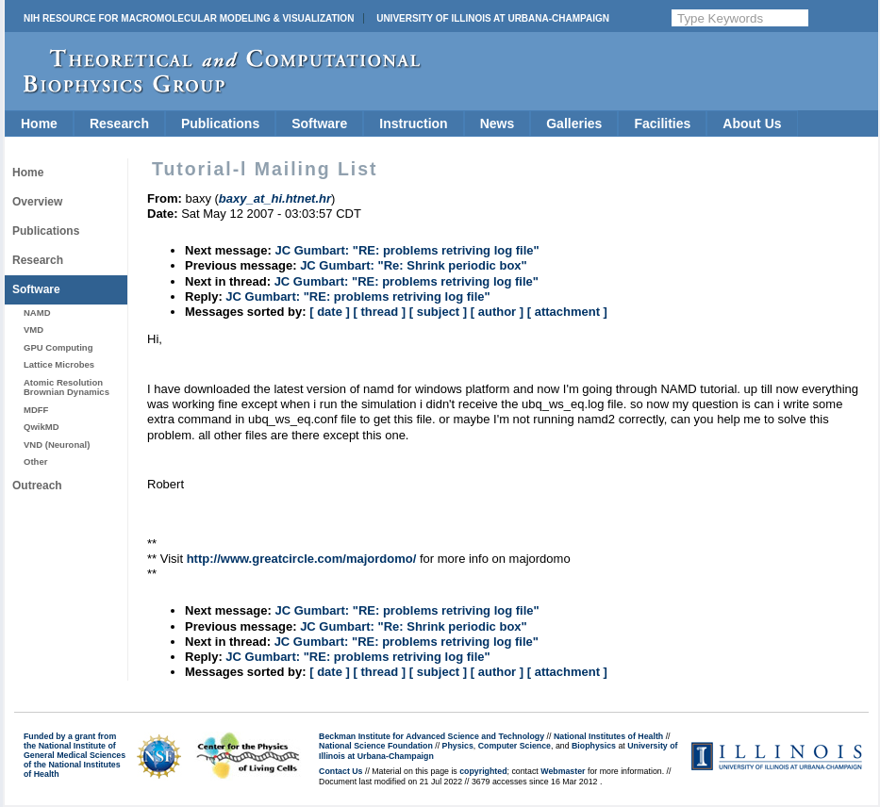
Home (39, 123)
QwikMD (41, 426)
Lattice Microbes (59, 364)
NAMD (37, 312)
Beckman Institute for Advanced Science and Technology (431, 736)
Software (319, 123)
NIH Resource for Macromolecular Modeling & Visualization (189, 18)
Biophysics (594, 745)
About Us (751, 123)
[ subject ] (438, 312)
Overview (37, 201)
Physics (457, 745)
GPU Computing (58, 347)
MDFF (36, 409)
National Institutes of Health (608, 736)
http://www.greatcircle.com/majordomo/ (302, 559)
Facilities (662, 123)
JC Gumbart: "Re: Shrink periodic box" (413, 265)
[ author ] (497, 312)
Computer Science (514, 745)
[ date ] (329, 312)
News (497, 123)
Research (119, 123)
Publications (220, 123)
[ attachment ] (567, 312)
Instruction (413, 123)
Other (35, 461)
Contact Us (340, 771)
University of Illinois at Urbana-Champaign (492, 18)
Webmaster (562, 771)
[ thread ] (379, 312)
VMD (33, 329)
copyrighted (482, 771)
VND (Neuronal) (57, 444)
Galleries (574, 123)
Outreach (37, 485)
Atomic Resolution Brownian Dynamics (66, 387)
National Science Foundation (376, 745)
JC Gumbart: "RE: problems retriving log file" (406, 250)
